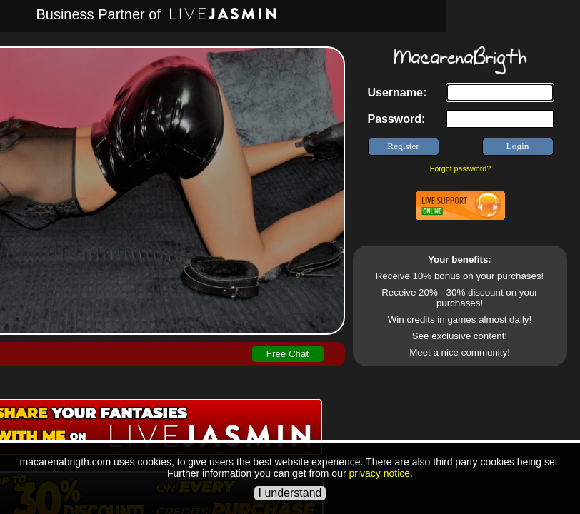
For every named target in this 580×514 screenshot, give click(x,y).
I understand (290, 493)
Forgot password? (460, 168)
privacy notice (379, 473)
